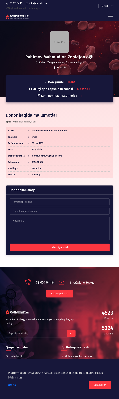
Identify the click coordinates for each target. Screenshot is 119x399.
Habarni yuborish (59, 247)
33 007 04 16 (14, 3)
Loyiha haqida (16, 356)
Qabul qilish (99, 384)
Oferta (12, 385)
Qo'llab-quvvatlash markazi (78, 356)
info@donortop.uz (36, 3)
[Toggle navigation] (110, 17)
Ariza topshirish (59, 293)
